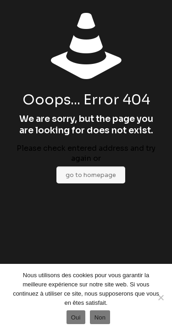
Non (100, 317)
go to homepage (91, 175)
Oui (76, 317)
